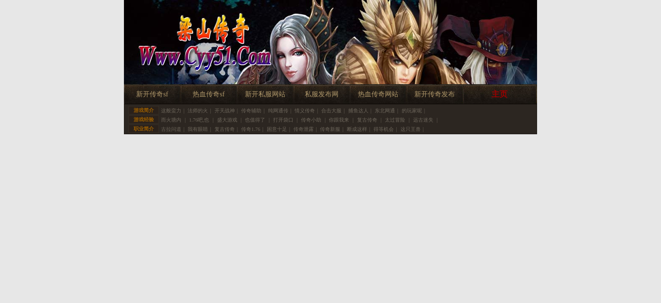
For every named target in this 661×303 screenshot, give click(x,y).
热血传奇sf (209, 94)
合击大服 (331, 111)
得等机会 (383, 129)
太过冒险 (395, 120)
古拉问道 (171, 129)
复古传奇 (367, 120)
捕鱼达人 (358, 111)
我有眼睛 (198, 129)
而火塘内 (171, 120)
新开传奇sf (152, 94)
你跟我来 (339, 120)
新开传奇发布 (434, 94)
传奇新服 (330, 129)
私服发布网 (322, 94)
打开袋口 (283, 120)
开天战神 (225, 111)
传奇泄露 (303, 129)
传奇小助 (311, 120)
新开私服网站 (265, 94)
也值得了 (255, 120)
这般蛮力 (171, 111)
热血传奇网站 (378, 94)
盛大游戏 (227, 120)
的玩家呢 (412, 111)
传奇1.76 (250, 129)
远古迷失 (423, 120)
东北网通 (385, 111)
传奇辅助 (251, 111)
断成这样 (357, 129)
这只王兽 (410, 129)
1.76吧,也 (199, 120)
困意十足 (277, 129)
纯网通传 (278, 111)
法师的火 (198, 111)
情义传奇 (305, 111)
